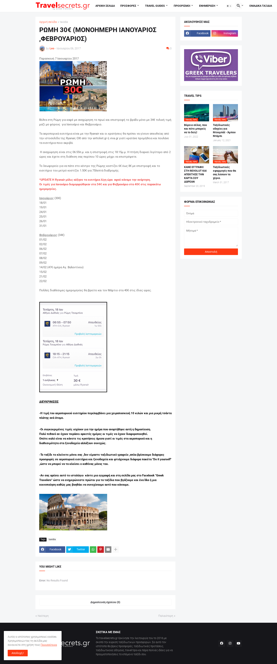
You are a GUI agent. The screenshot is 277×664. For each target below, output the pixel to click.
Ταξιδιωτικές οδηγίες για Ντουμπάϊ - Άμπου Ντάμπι (224, 130)
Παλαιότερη (165, 615)
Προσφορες (128, 5)
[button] (229, 6)
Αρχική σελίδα (48, 22)
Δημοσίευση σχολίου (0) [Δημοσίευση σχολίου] (105, 602)
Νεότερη (43, 615)
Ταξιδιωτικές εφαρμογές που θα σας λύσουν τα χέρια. (224, 173)
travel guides (155, 5)
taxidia (64, 22)
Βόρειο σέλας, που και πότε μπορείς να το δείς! (195, 128)
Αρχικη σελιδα (105, 5)
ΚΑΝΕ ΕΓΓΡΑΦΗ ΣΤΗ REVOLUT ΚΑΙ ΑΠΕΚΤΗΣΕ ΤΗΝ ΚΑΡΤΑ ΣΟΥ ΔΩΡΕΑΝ (195, 174)
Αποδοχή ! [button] (18, 653)
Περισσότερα (49, 644)
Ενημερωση (207, 5)
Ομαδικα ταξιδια (260, 5)
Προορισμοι (182, 5)
